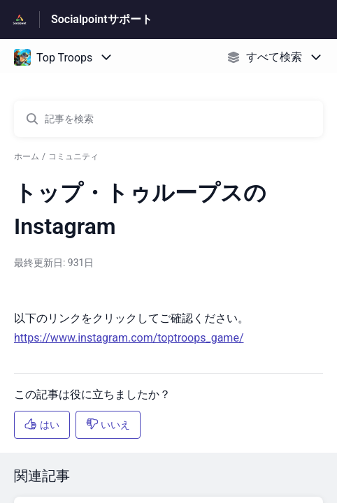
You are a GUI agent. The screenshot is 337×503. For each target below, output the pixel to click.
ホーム (26, 156)
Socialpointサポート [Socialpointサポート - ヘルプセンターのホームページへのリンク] (101, 19)
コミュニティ (73, 156)
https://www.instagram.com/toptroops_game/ (128, 337)
